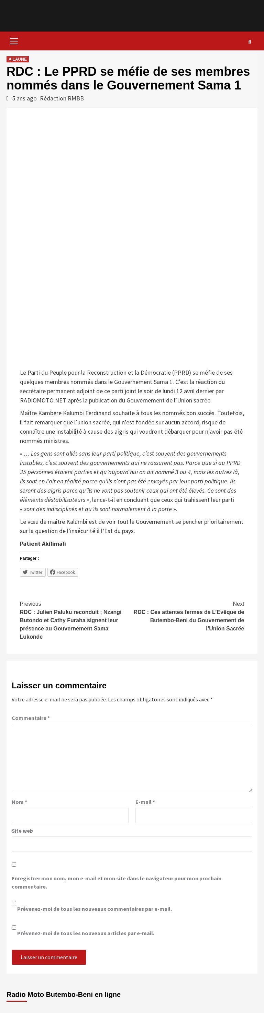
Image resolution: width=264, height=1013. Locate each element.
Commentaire (31, 717)
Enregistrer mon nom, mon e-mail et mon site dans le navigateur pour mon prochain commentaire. (116, 882)
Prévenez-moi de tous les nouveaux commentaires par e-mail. (94, 908)
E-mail (145, 801)
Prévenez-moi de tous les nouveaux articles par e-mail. (85, 933)
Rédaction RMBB (62, 98)
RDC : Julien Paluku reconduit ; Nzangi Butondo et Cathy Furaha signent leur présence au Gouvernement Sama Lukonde (76, 620)
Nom (19, 801)
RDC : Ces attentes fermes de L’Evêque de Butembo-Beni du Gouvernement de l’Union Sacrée (188, 615)
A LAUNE (18, 59)
